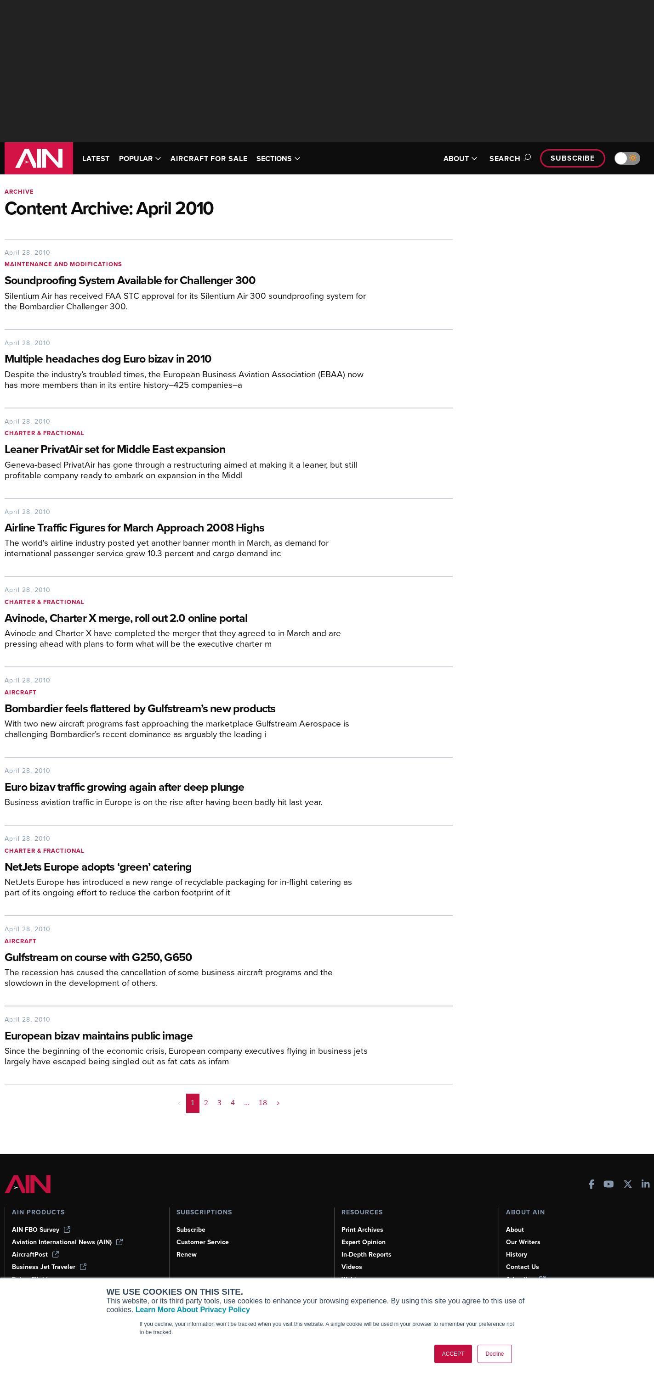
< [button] (179, 1102)
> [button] (278, 1102)
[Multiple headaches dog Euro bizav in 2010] (186, 359)
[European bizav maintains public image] (186, 1036)
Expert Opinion (363, 1242)
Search (508, 158)
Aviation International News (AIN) (67, 1242)
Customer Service (202, 1242)
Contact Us (522, 1267)
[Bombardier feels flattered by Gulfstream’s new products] (186, 709)
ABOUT (461, 158)
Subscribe (573, 158)
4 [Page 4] (233, 1102)
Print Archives (362, 1230)
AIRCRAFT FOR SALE (209, 158)
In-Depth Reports (366, 1254)
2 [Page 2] (206, 1102)
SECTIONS (278, 158)
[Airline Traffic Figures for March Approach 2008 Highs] (186, 528)
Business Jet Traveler (49, 1267)
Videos (351, 1267)
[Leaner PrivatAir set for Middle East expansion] (186, 450)
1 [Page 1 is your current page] (193, 1102)
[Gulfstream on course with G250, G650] (186, 958)
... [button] (247, 1102)
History (516, 1254)
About (515, 1230)
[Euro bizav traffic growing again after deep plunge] (186, 787)
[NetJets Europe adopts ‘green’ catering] (186, 867)
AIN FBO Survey (41, 1230)
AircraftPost (35, 1254)
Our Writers (523, 1242)
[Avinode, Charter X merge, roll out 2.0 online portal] (186, 618)
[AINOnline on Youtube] (608, 1185)
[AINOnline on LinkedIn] (646, 1185)
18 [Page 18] (263, 1102)
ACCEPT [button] (453, 1354)
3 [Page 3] (219, 1102)
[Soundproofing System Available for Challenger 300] (186, 281)
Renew (186, 1254)
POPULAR (140, 158)
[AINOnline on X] (627, 1185)
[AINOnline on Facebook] (592, 1185)
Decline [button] (494, 1354)
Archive (19, 191)
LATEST (96, 158)
